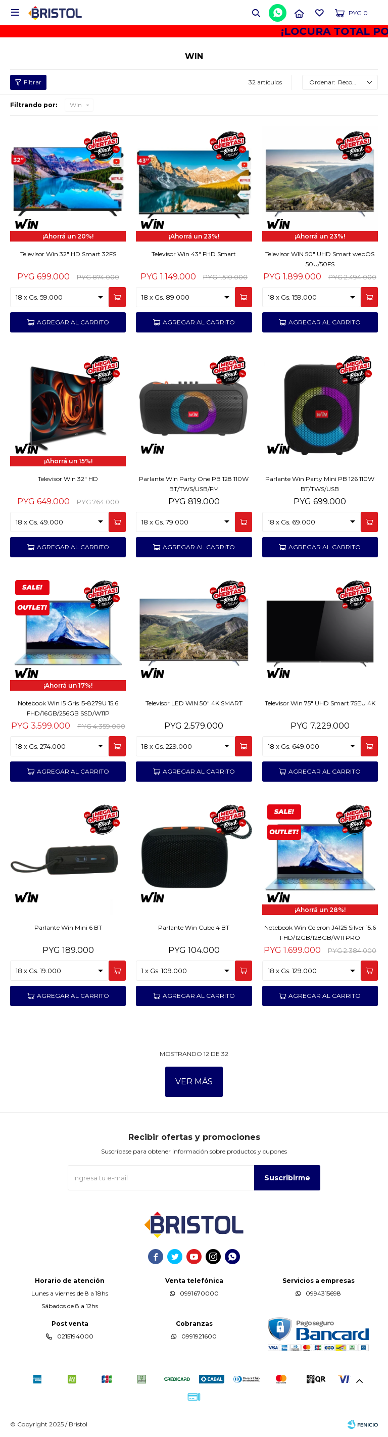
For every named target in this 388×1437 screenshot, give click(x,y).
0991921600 (199, 1336)
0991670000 (199, 1293)
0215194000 (75, 1336)
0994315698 (323, 1293)
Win (76, 105)
